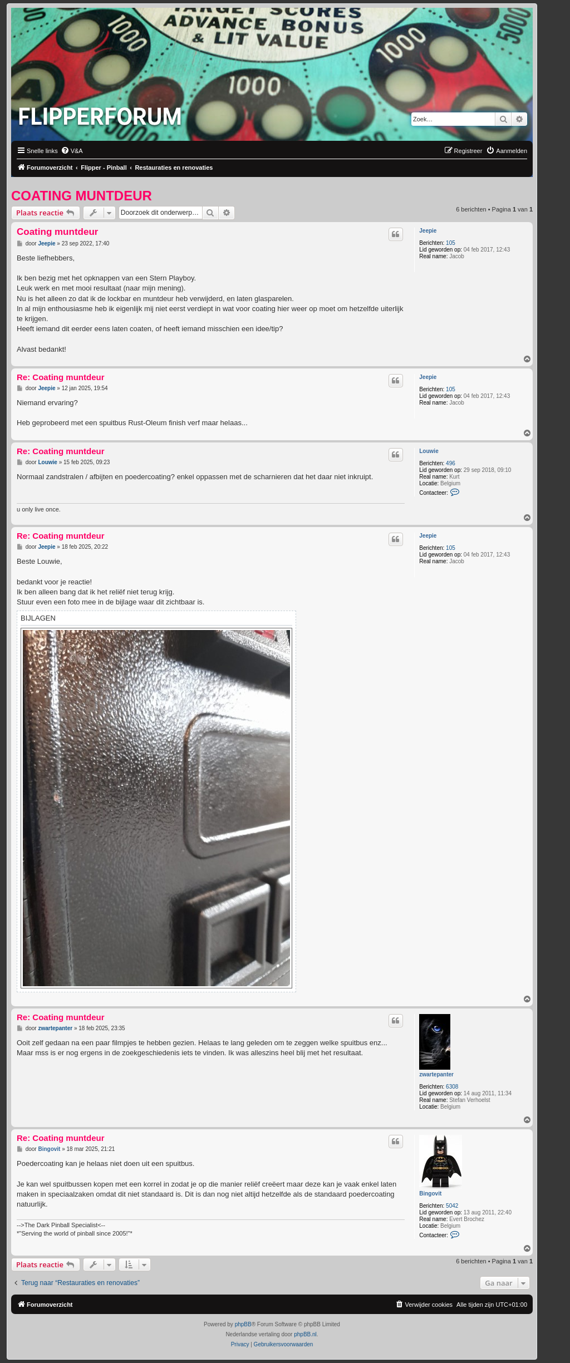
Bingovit (430, 1193)
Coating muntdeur (81, 195)
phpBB (243, 1324)
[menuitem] (72, 151)
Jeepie (427, 231)
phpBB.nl (305, 1334)
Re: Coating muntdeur (61, 377)
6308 (452, 1087)
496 (450, 463)
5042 (452, 1206)
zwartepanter (436, 1074)
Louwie (428, 451)
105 (450, 243)
